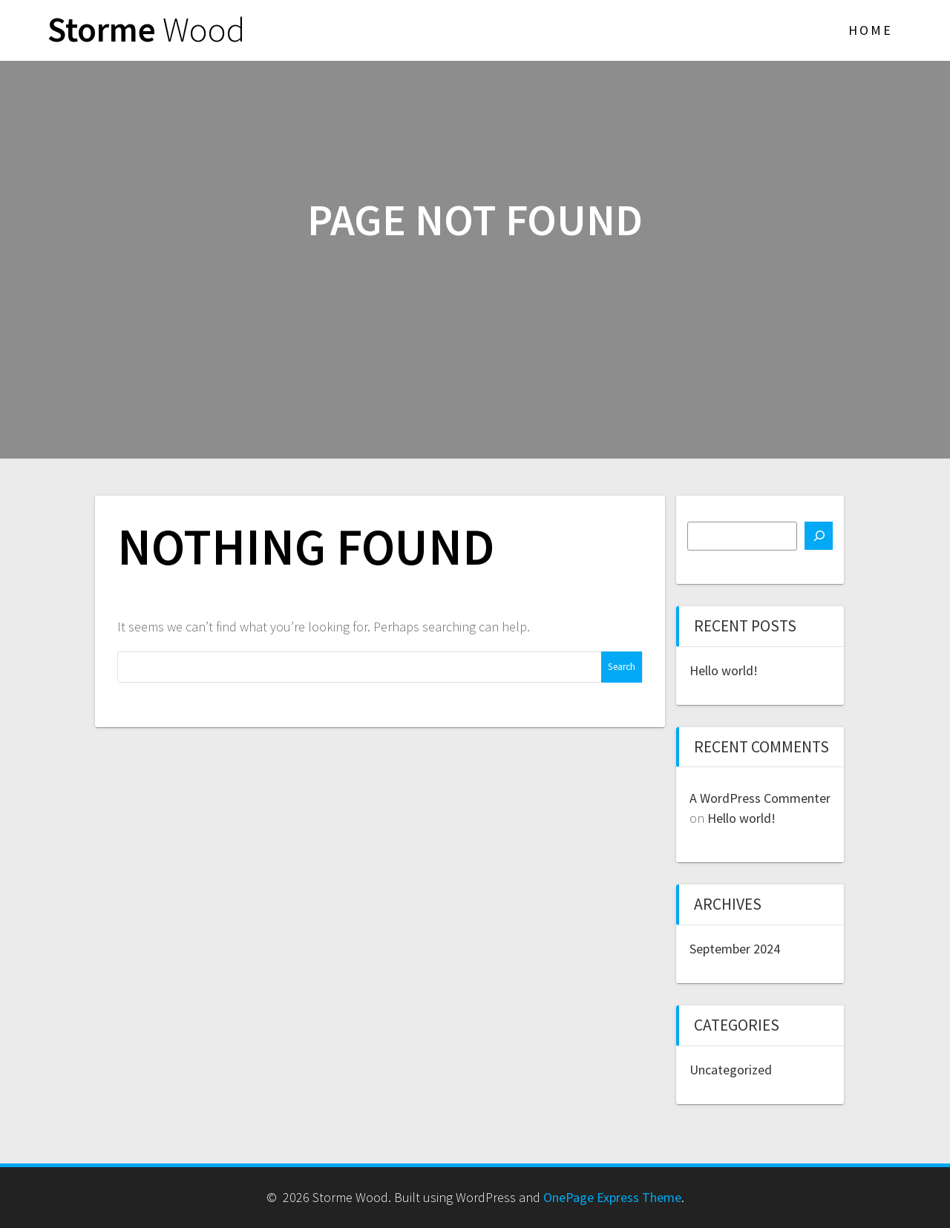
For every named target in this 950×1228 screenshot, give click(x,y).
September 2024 (734, 948)
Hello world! (723, 670)
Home (870, 30)
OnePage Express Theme (612, 1197)
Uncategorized (730, 1069)
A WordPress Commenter (760, 798)
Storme (146, 30)
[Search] (819, 536)
